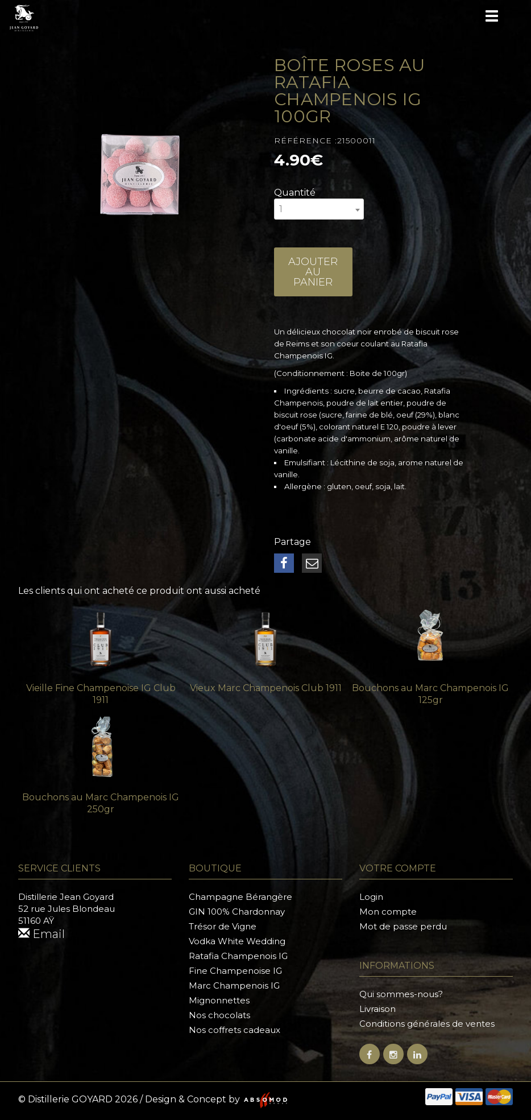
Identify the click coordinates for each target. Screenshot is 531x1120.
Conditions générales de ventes (427, 1023)
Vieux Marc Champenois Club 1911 (266, 688)
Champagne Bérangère (240, 896)
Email (41, 934)
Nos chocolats (219, 1015)
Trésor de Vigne (222, 926)
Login (371, 896)
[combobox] (319, 209)
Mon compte (388, 911)
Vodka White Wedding (237, 941)
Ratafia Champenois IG (238, 955)
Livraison (377, 1008)
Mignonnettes (219, 1000)
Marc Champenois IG (234, 985)
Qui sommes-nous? (401, 994)
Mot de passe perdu (403, 926)
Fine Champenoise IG (235, 970)
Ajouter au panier (313, 271)
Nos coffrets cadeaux (234, 1029)
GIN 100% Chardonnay (237, 911)
